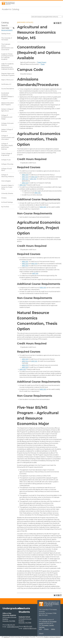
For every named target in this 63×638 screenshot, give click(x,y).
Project (43, 62)
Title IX (41, 633)
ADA (40, 629)
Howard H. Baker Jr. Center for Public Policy (7, 187)
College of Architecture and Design (6, 117)
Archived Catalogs (7, 202)
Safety (53, 629)
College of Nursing (7, 164)
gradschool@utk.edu (30, 628)
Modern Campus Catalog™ (52, 637)
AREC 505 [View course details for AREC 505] (25, 175)
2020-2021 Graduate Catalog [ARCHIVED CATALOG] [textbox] (45, 16)
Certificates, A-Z (6, 84)
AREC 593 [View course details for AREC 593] (37, 193)
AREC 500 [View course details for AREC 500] (22, 185)
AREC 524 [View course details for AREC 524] (25, 177)
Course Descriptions (7, 88)
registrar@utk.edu (13, 627)
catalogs (6, 637)
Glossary (4, 198)
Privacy (46, 629)
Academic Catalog (10, 9)
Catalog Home (5, 33)
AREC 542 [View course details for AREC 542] (25, 179)
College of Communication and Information (7, 137)
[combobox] (47, 17)
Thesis (39, 62)
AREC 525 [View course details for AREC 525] (34, 177)
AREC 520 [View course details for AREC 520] (25, 183)
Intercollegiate (6, 181)
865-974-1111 (11, 625)
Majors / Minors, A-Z (7, 80)
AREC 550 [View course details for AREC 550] (33, 179)
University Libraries (7, 193)
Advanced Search (6, 30)
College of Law (6, 159)
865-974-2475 (28, 626)
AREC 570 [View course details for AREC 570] (25, 365)
